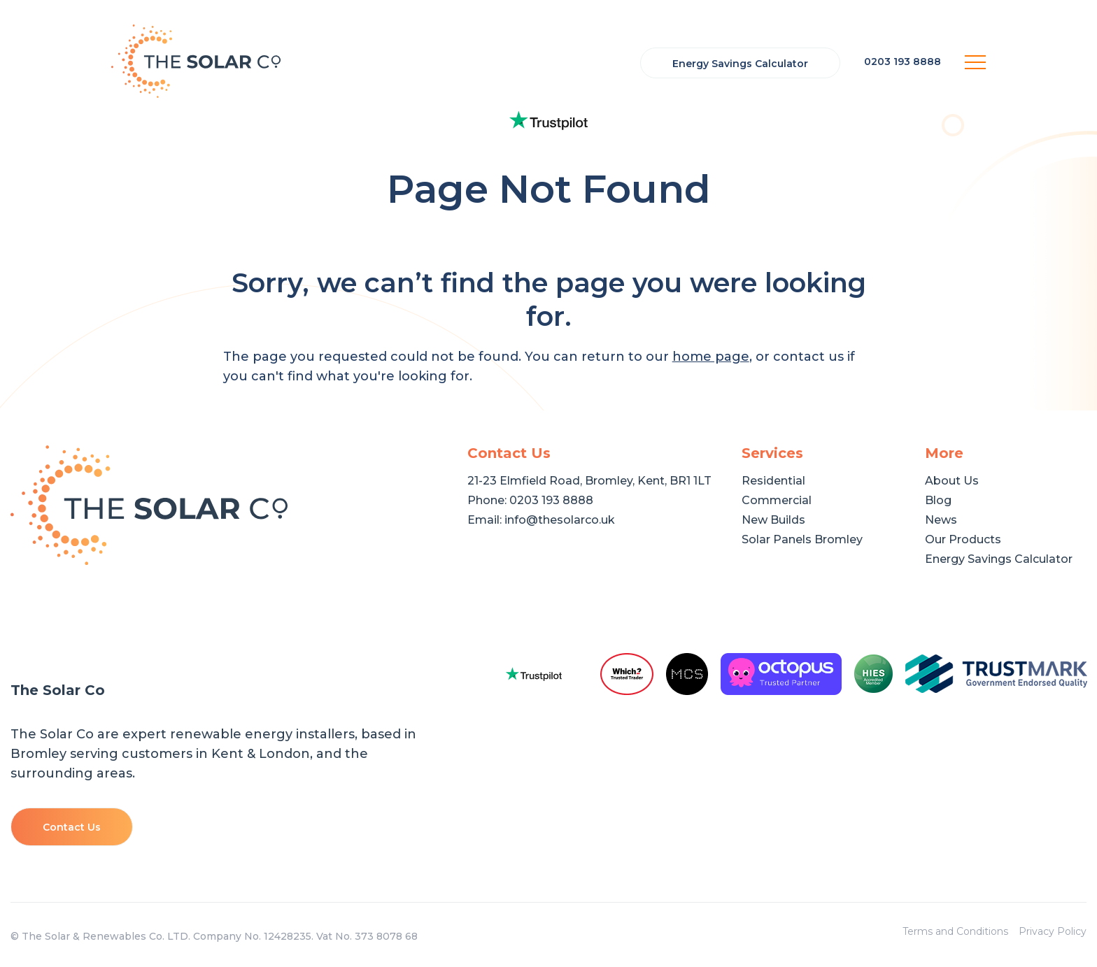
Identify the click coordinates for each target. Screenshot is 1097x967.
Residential (773, 480)
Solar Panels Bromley (802, 539)
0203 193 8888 (551, 500)
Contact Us (72, 827)
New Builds (773, 520)
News (941, 520)
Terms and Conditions (955, 931)
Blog (938, 500)
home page (710, 356)
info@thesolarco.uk (559, 520)
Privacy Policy (1053, 931)
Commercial (777, 500)
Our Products (963, 539)
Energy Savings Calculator (740, 63)
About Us (952, 480)
